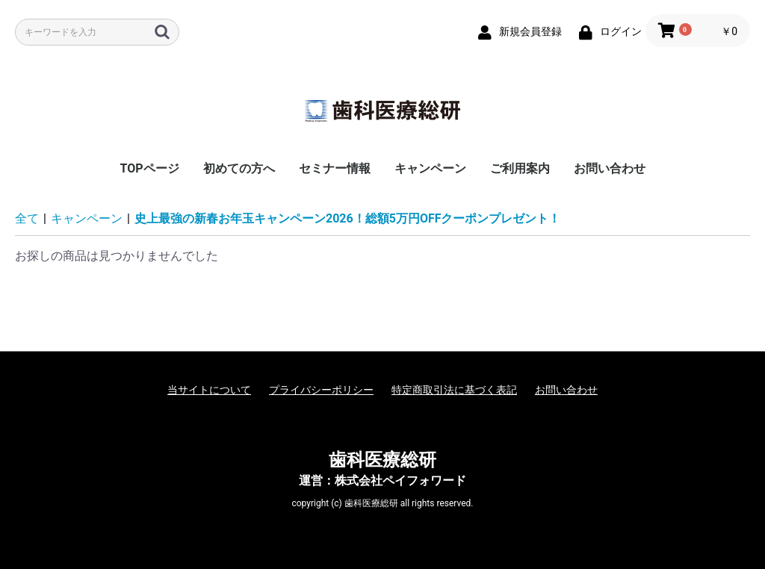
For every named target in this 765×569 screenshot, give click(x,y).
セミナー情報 (335, 168)
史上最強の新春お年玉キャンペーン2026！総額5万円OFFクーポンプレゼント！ (347, 218)
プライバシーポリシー (321, 390)
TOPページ (149, 168)
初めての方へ (239, 168)
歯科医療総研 (382, 460)
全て (27, 218)
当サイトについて (209, 390)
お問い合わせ (609, 168)
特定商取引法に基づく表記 (454, 390)
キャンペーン (430, 168)
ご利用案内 (520, 168)
